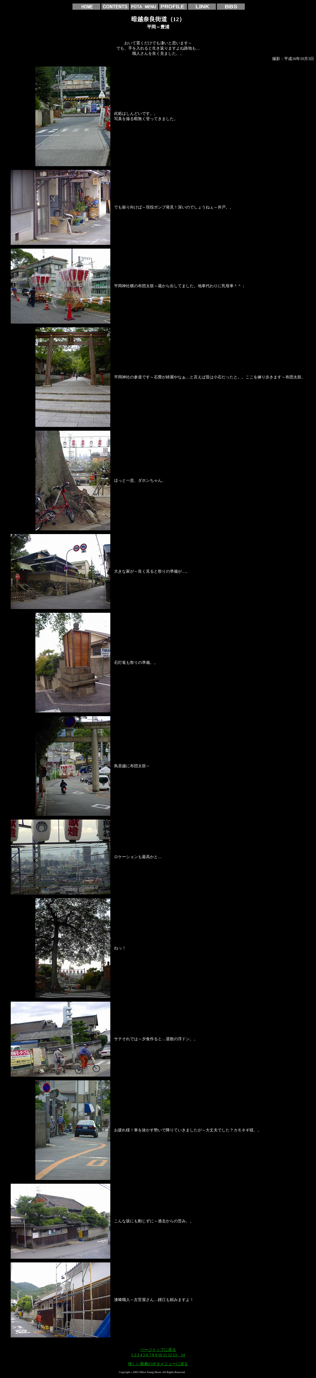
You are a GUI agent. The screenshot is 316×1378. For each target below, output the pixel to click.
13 (175, 1355)
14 (183, 1355)
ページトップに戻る (158, 1350)
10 (160, 1355)
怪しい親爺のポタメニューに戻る (158, 1364)
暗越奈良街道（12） (158, 19)
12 (170, 1355)
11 (165, 1355)
